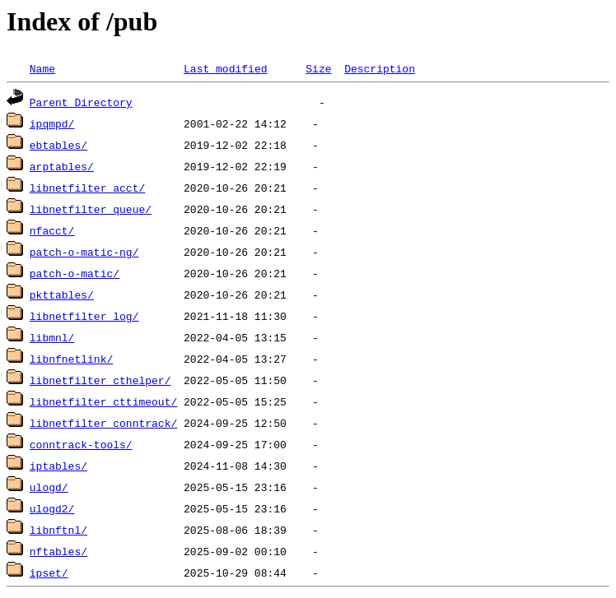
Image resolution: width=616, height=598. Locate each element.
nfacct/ (52, 230)
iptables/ (58, 465)
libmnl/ (52, 337)
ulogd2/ (52, 508)
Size (318, 68)
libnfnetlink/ (71, 358)
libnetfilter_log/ (84, 315)
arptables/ (62, 166)
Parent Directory (81, 102)
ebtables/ (58, 144)
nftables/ (58, 551)
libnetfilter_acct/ (87, 187)
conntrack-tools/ (81, 444)
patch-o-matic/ (74, 273)
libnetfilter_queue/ (91, 209)
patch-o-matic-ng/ (84, 251)
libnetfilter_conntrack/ (103, 422)
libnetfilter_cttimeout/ (103, 401)
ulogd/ (49, 487)
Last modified (225, 68)
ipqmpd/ (52, 123)
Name (42, 68)
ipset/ (49, 572)
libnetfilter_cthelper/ (100, 380)
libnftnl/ (58, 529)
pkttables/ (62, 294)
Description (379, 68)
